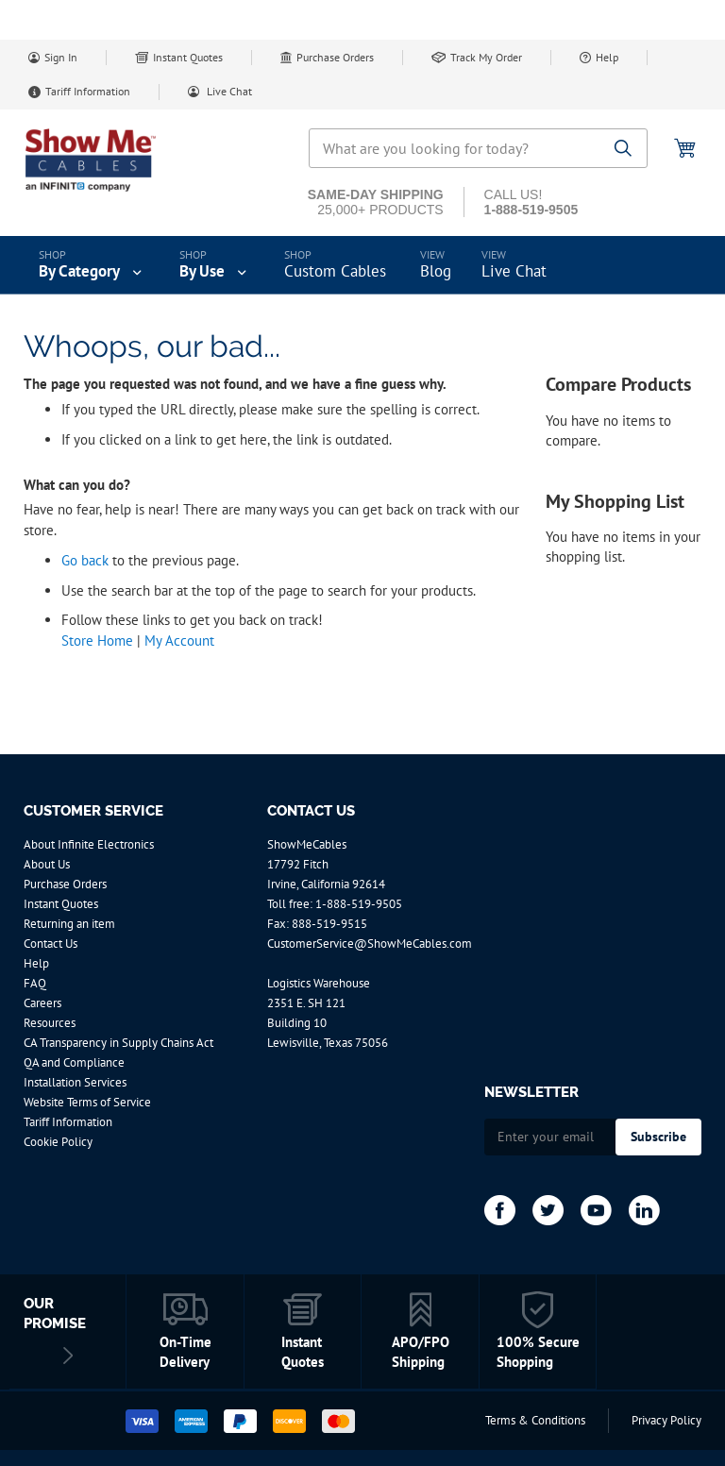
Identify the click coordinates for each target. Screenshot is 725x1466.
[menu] (362, 265)
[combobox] (478, 148)
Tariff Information (87, 91)
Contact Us (50, 943)
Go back (85, 560)
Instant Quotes (188, 57)
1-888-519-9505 (358, 904)
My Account (179, 640)
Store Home (97, 640)
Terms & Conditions (535, 1420)
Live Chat (228, 91)
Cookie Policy (58, 1142)
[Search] (623, 149)
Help (607, 57)
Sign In (60, 57)
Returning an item (69, 924)
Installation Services (75, 1082)
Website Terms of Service (87, 1102)
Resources (50, 1023)
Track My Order (486, 57)
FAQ (35, 983)
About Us (47, 864)
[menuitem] (92, 265)
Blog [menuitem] (435, 271)
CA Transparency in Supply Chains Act (118, 1043)
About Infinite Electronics (89, 844)
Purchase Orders (335, 57)
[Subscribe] (658, 1137)
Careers (42, 1003)
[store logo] (104, 160)
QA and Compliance (74, 1062)
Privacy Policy (666, 1420)
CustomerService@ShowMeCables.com (369, 943)
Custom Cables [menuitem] (335, 271)
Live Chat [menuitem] (514, 271)
